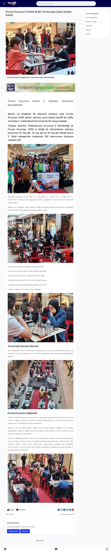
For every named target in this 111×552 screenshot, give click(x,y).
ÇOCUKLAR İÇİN (91, 17)
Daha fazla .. (41, 541)
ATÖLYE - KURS (91, 22)
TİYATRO (89, 26)
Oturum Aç (13, 531)
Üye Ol (25, 531)
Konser (88, 34)
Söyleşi (88, 30)
